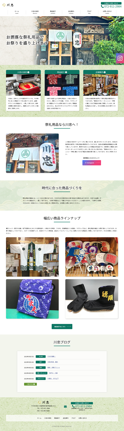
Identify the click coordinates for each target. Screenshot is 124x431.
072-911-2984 (111, 6)
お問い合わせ (107, 12)
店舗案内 (100, 83)
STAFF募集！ (52, 356)
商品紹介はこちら (59, 327)
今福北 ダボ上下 (53, 378)
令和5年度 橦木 (53, 362)
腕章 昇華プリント (54, 367)
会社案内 (71, 12)
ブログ (89, 12)
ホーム (17, 12)
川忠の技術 (35, 12)
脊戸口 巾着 (53, 373)
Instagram (89, 163)
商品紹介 (53, 12)
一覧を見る (30, 384)
